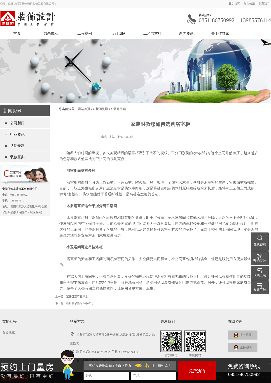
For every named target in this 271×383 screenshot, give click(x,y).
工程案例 (84, 33)
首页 (17, 33)
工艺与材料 (152, 33)
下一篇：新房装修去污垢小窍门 (74, 303)
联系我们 (264, 3)
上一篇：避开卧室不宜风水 (71, 296)
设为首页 (235, 3)
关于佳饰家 (220, 33)
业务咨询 (242, 335)
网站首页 (84, 109)
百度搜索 (8, 332)
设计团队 (118, 33)
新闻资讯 (186, 33)
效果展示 (51, 33)
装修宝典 (119, 109)
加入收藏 (249, 3)
